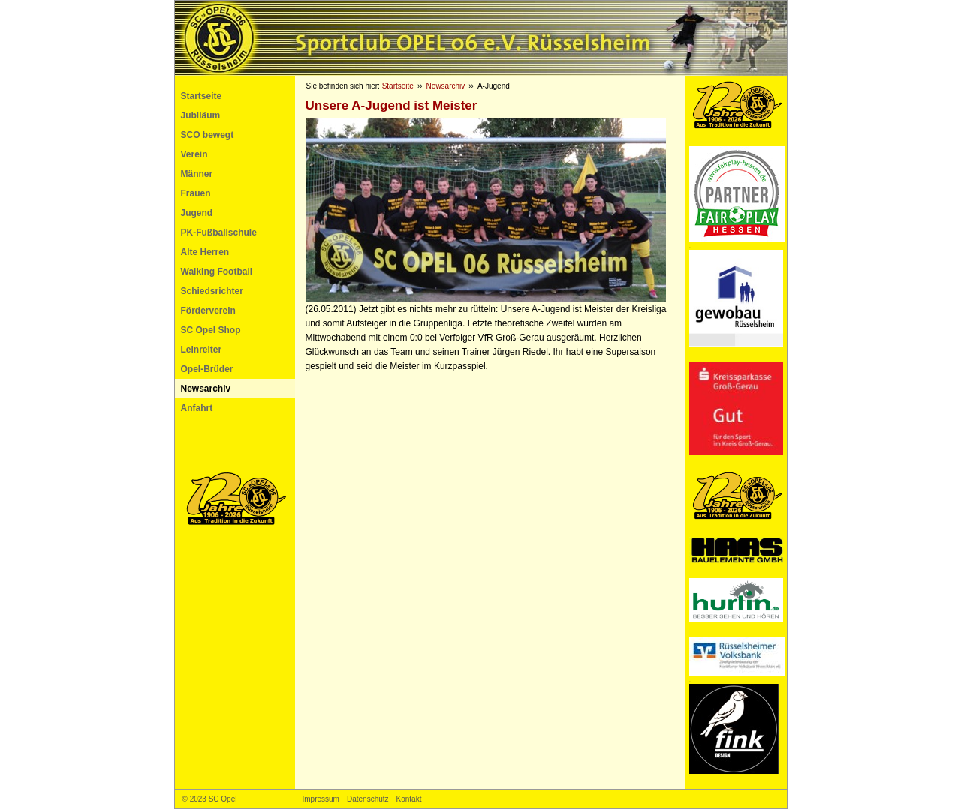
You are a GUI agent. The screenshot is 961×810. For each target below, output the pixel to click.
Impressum (321, 799)
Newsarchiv (206, 388)
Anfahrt (197, 408)
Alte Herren (205, 252)
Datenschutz (368, 799)
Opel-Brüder (207, 369)
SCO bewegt (207, 135)
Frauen (196, 193)
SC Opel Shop (211, 330)
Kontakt (409, 799)
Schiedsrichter (212, 291)
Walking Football (217, 271)
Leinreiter (201, 349)
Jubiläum (201, 115)
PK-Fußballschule (219, 232)
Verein (194, 154)
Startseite (201, 96)
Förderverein (208, 310)
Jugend (197, 213)
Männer (197, 174)
